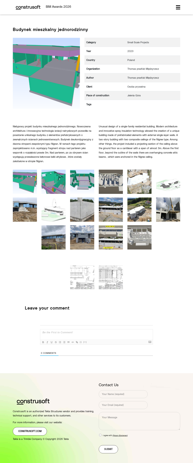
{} (81, 342)
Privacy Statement (120, 435)
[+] (85, 342)
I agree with (115, 435)
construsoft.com (29, 431)
